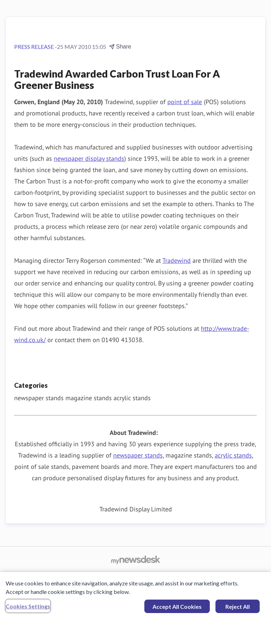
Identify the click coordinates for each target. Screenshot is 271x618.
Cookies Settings (28, 608)
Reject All (237, 608)
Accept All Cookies (177, 608)
